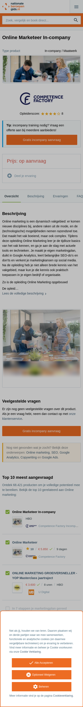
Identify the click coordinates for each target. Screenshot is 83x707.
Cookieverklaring (63, 695)
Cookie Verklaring (30, 651)
